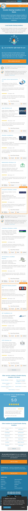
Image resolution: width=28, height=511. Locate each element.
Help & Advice (3, 482)
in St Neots (7, 380)
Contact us (3, 484)
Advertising (3, 481)
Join (19, 1)
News (2, 486)
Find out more (12, 75)
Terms (15, 486)
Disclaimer (16, 484)
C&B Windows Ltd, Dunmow (10, 408)
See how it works (14, 473)
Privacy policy (17, 481)
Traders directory (17, 482)
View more (14, 369)
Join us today (14, 461)
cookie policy (12, 504)
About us (2, 479)
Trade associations (18, 479)
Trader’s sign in (24, 3)
